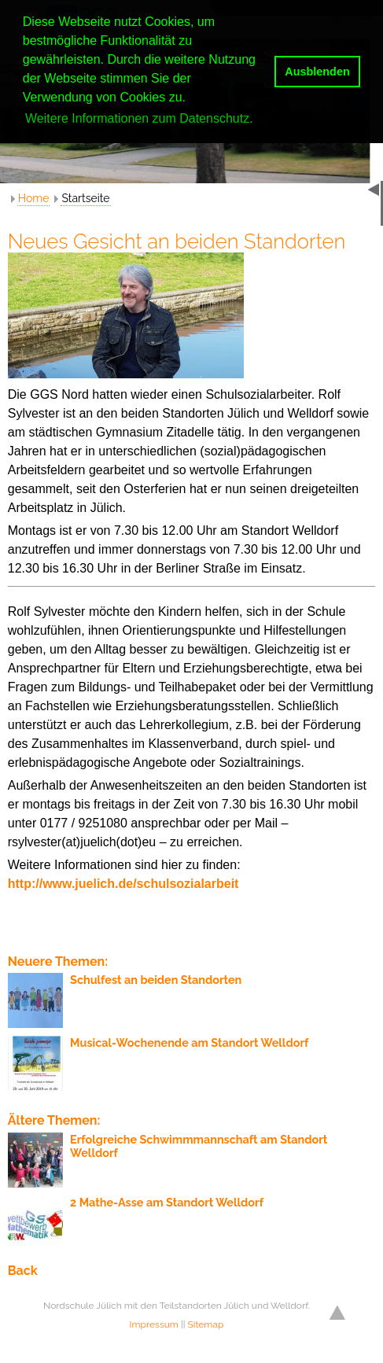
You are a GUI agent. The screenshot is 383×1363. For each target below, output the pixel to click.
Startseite (85, 198)
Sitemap (206, 1324)
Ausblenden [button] (317, 71)
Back (23, 1270)
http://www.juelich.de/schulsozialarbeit (123, 883)
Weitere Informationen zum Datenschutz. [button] (139, 118)
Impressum (154, 1324)
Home (34, 198)
